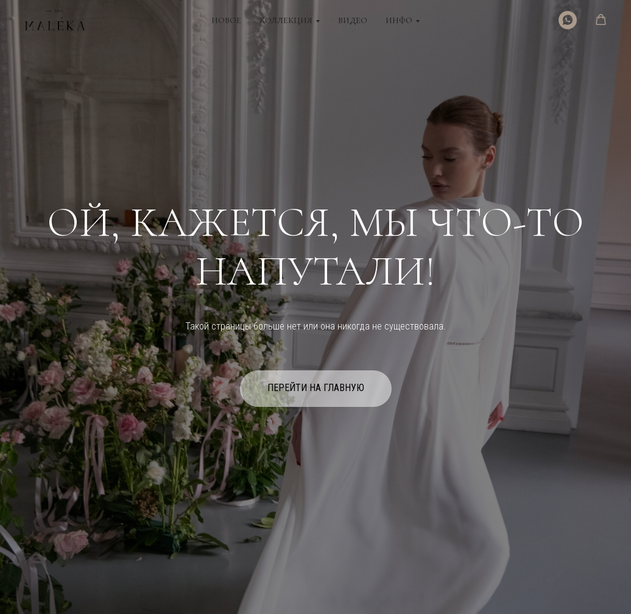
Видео (352, 20)
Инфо (399, 20)
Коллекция (285, 20)
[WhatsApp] (568, 20)
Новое (226, 20)
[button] (601, 20)
